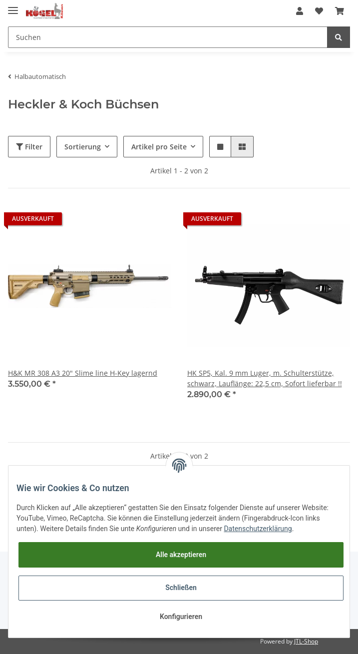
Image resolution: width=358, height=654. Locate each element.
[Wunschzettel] (319, 11)
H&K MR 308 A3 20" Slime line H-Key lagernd (82, 373)
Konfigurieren (181, 617)
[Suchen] (168, 37)
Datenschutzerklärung (258, 529)
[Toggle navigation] (13, 6)
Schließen (181, 588)
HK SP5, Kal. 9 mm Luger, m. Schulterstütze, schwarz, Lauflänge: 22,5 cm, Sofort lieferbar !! (264, 378)
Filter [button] (29, 146)
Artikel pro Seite (159, 146)
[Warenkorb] (339, 11)
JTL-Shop (306, 641)
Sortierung (82, 146)
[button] (299, 11)
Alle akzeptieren (181, 555)
